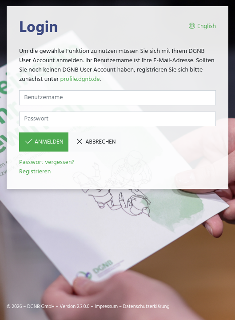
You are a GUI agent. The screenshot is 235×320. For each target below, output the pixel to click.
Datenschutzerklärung (146, 307)
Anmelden (44, 142)
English (202, 27)
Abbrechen (95, 142)
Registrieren (35, 172)
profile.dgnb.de (80, 79)
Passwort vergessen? (47, 162)
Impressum (106, 307)
